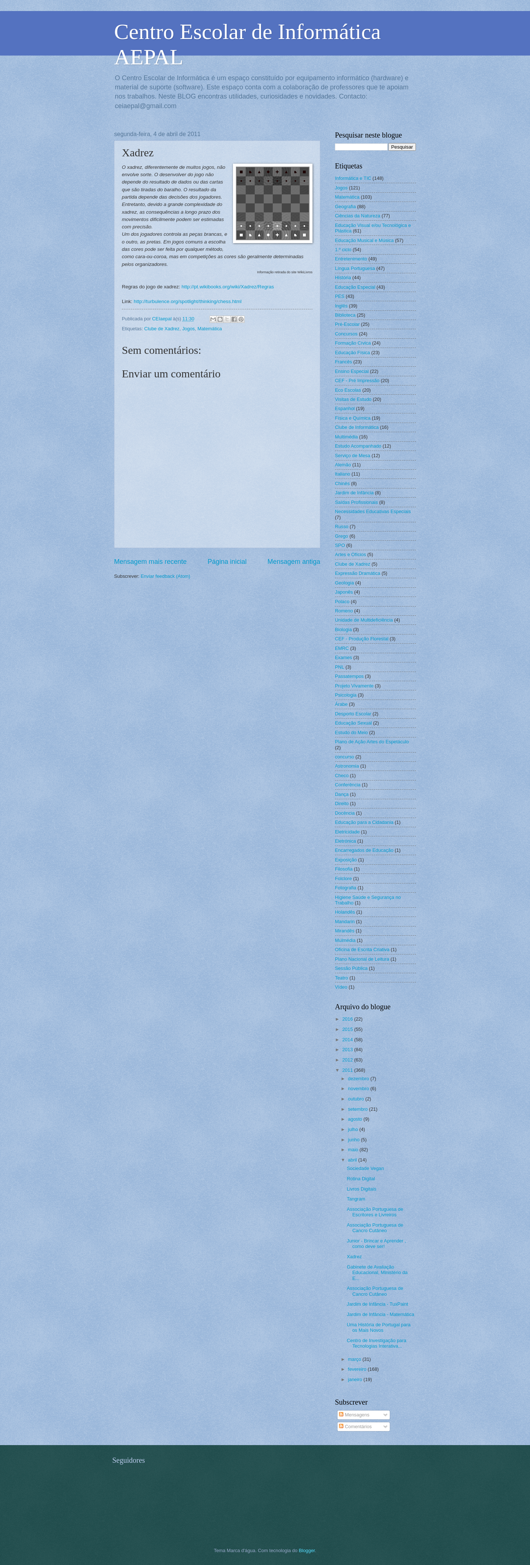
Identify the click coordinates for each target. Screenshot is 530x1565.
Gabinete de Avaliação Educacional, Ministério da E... (377, 1272)
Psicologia (346, 695)
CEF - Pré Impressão (357, 380)
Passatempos (349, 676)
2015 (348, 1029)
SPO (340, 545)
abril (353, 1160)
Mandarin (345, 921)
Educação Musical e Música (364, 240)
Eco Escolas (348, 390)
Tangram (356, 1199)
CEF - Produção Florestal (361, 638)
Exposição (346, 859)
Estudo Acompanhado (358, 446)
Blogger (307, 1550)
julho (353, 1129)
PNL (339, 667)
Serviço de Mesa (352, 455)
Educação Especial (355, 287)
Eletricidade (347, 832)
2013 (348, 1049)
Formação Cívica (353, 343)
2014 (348, 1039)
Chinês (342, 483)
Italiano (342, 474)
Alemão (343, 464)
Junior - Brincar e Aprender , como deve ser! (376, 1243)
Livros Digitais (361, 1189)
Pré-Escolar (347, 324)
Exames (343, 657)
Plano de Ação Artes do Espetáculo (372, 741)
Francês (343, 361)
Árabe (341, 704)
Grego (341, 536)
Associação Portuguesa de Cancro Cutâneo (375, 1227)
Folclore (343, 878)
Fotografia (345, 887)
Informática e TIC (353, 178)
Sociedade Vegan (365, 1168)
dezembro (359, 1078)
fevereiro (358, 1369)
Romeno (344, 610)
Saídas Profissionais (356, 502)
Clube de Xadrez (162, 328)
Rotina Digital (361, 1178)
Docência (345, 813)
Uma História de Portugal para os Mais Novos (378, 1327)
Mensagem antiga (294, 561)
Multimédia (346, 437)
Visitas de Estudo (353, 399)
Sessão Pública (351, 968)
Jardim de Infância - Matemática (380, 1314)
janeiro (355, 1379)
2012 (348, 1060)
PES (339, 296)
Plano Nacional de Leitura (362, 959)
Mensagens (354, 1415)
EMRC (342, 648)
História (343, 277)
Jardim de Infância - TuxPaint (377, 1304)
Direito (342, 803)
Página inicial (227, 561)
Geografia (345, 206)
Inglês (341, 306)
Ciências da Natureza (357, 215)
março (355, 1359)
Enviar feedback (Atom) (165, 576)
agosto (355, 1119)
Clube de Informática (357, 427)
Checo (342, 775)
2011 (348, 1070)
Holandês (345, 912)
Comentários (355, 1426)
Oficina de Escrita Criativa (362, 949)
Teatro (341, 978)
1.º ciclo (343, 249)
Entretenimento (351, 259)
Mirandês (344, 930)
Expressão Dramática (357, 573)
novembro (359, 1088)
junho (354, 1139)
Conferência (347, 784)
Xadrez (354, 1256)
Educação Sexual (353, 723)
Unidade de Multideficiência (364, 620)
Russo (342, 526)
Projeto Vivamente (354, 686)
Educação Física (352, 352)
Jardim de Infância (354, 492)
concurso (344, 757)
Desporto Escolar (353, 713)
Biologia (343, 629)
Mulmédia (345, 940)
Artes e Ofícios (350, 554)
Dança (342, 794)
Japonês (344, 592)
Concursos (346, 334)
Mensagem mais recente (150, 561)
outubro (356, 1099)
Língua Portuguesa (355, 268)
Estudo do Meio (351, 732)
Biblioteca (345, 315)
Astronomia (347, 766)
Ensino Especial (352, 371)
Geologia (344, 583)
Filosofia (344, 869)
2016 (348, 1019)
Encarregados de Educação (364, 850)
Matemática (209, 328)
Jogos (188, 328)
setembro (358, 1109)
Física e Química (353, 418)
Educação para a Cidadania (364, 822)
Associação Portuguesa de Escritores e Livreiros (375, 1211)
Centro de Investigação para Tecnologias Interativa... (376, 1343)
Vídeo (341, 987)
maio (353, 1149)
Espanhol (345, 408)
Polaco (342, 601)
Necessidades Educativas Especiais (373, 511)
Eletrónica (345, 841)
